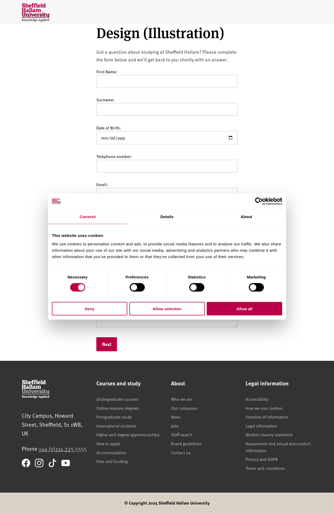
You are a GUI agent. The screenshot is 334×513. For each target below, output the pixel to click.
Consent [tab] (88, 216)
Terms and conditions (265, 468)
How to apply (108, 443)
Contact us (181, 452)
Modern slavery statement (269, 434)
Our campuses (184, 408)
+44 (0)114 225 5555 (63, 448)
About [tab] (246, 216)
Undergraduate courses (117, 399)
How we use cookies (264, 408)
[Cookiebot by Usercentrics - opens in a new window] (259, 201)
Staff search (181, 434)
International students (116, 426)
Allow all (244, 308)
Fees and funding (112, 461)
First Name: (106, 72)
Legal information (261, 426)
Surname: (105, 100)
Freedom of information (267, 417)
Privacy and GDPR (262, 459)
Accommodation (111, 452)
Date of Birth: (108, 128)
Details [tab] (167, 216)
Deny (89, 308)
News (176, 417)
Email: (102, 184)
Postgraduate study (114, 417)
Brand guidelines (186, 443)
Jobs (175, 426)
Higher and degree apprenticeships (128, 434)
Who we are (181, 399)
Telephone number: (114, 156)
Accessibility (257, 399)
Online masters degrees (117, 408)
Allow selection (166, 308)
